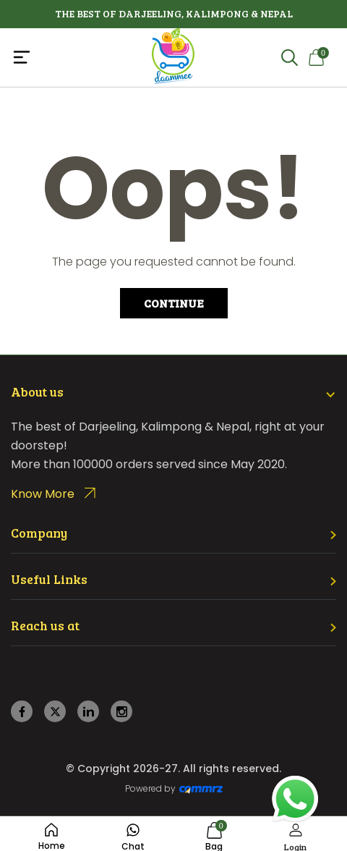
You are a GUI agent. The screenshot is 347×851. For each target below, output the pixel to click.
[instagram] (121, 711)
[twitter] (55, 711)
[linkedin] (88, 711)
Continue (174, 302)
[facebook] (22, 711)
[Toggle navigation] (65, 57)
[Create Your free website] (201, 788)
